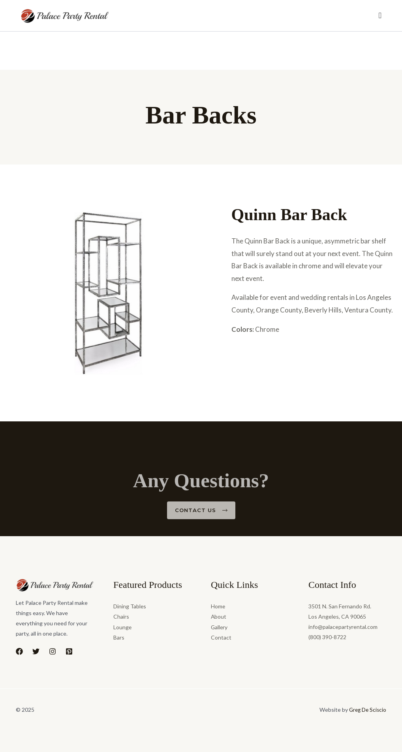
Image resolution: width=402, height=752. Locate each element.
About (219, 616)
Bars (118, 637)
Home (218, 606)
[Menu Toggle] (380, 16)
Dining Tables (130, 606)
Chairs (121, 616)
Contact (221, 637)
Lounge (122, 626)
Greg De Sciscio (366, 709)
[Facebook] (19, 651)
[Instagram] (52, 651)
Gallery (219, 626)
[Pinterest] (69, 651)
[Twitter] (35, 651)
